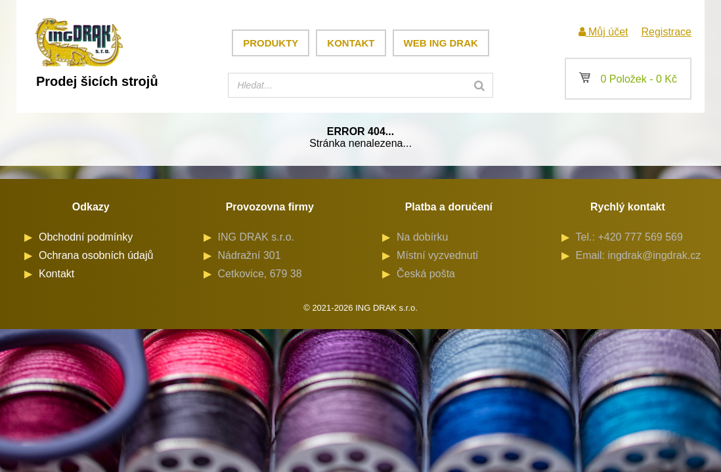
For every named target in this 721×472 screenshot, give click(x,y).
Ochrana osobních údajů (96, 255)
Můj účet (603, 31)
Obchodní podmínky (86, 237)
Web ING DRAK (441, 43)
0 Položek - (628, 79)
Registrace (666, 31)
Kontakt (350, 43)
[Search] (479, 85)
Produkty (270, 43)
